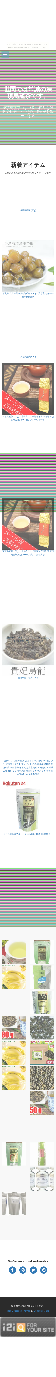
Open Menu (5, 54)
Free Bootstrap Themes (18, 1310)
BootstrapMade (41, 1310)
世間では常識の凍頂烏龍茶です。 (28, 92)
